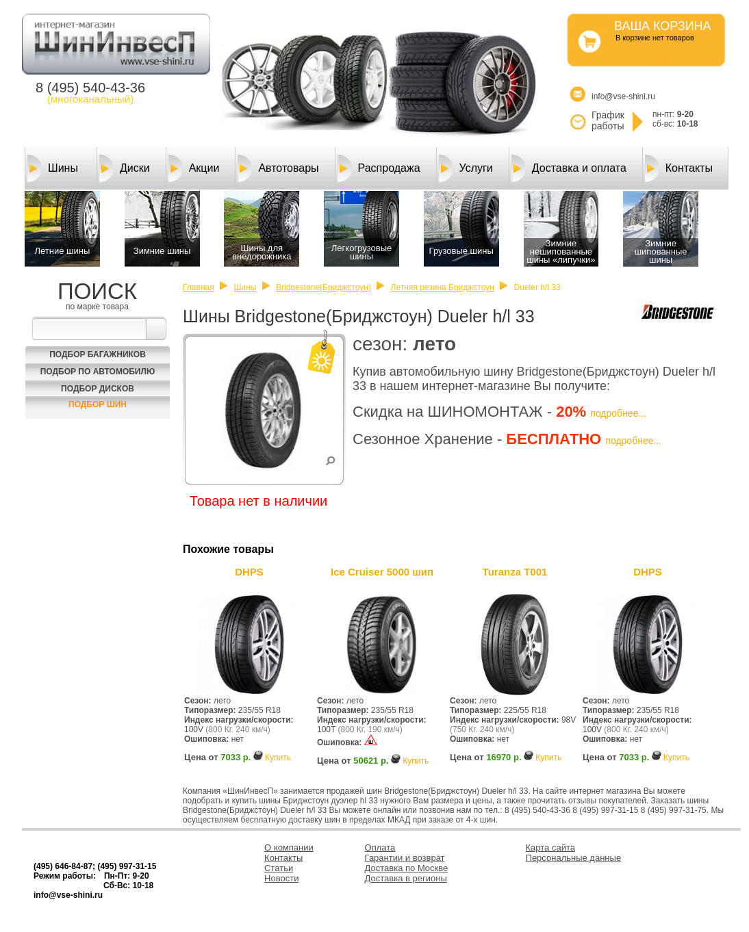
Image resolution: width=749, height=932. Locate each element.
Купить (278, 757)
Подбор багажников (97, 354)
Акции (194, 168)
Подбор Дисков (97, 388)
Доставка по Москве (406, 868)
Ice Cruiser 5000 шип (382, 572)
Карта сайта (550, 847)
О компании (289, 847)
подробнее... (618, 413)
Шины (52, 168)
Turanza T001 (515, 572)
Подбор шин (97, 404)
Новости (281, 878)
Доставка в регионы (406, 878)
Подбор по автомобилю (97, 371)
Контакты (679, 168)
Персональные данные (574, 858)
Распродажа (379, 168)
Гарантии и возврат (405, 858)
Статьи (278, 868)
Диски (124, 168)
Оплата (380, 847)
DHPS (249, 572)
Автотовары (278, 168)
